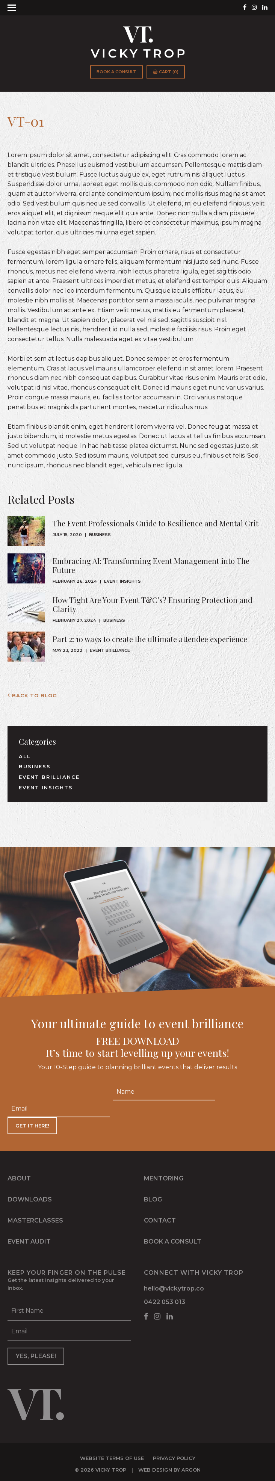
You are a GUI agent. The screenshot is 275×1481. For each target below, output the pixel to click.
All (25, 756)
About (19, 1176)
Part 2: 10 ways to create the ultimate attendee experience (150, 639)
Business (100, 534)
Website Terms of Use (112, 1454)
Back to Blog (32, 695)
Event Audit (29, 1239)
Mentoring (163, 1176)
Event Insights (122, 581)
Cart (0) (165, 71)
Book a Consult (116, 71)
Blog (153, 1197)
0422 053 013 (164, 1299)
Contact (160, 1218)
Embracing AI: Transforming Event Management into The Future (151, 565)
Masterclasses (35, 1218)
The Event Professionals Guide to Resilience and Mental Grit (155, 523)
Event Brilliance (110, 650)
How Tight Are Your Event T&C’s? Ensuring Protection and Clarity (152, 604)
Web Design (155, 1466)
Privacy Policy (174, 1454)
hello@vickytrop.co (174, 1286)
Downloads (30, 1197)
